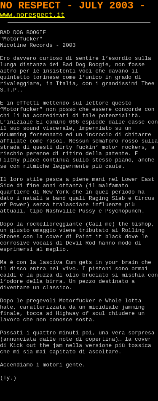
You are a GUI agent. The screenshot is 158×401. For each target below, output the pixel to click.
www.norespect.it (32, 15)
